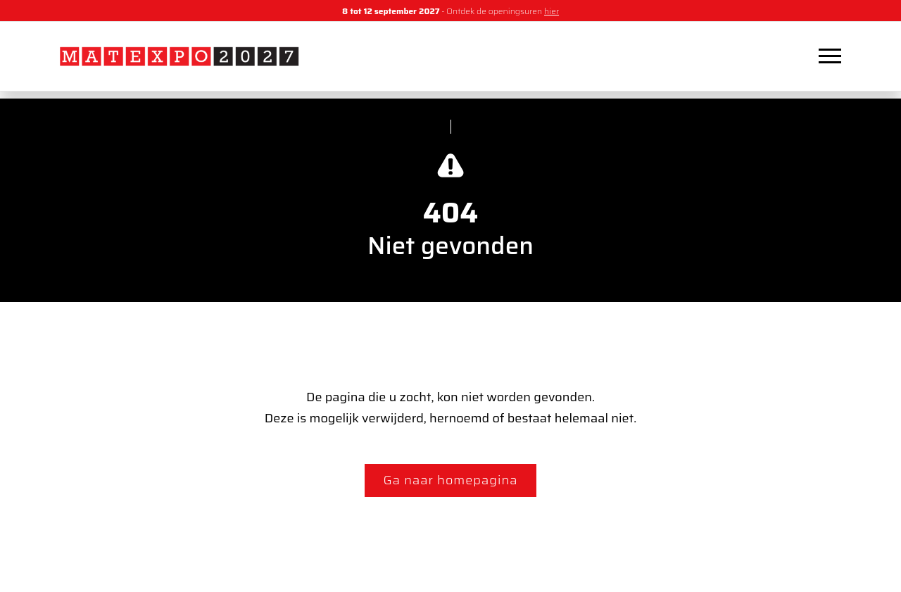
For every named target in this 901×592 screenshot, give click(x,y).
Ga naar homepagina (451, 480)
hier (551, 11)
